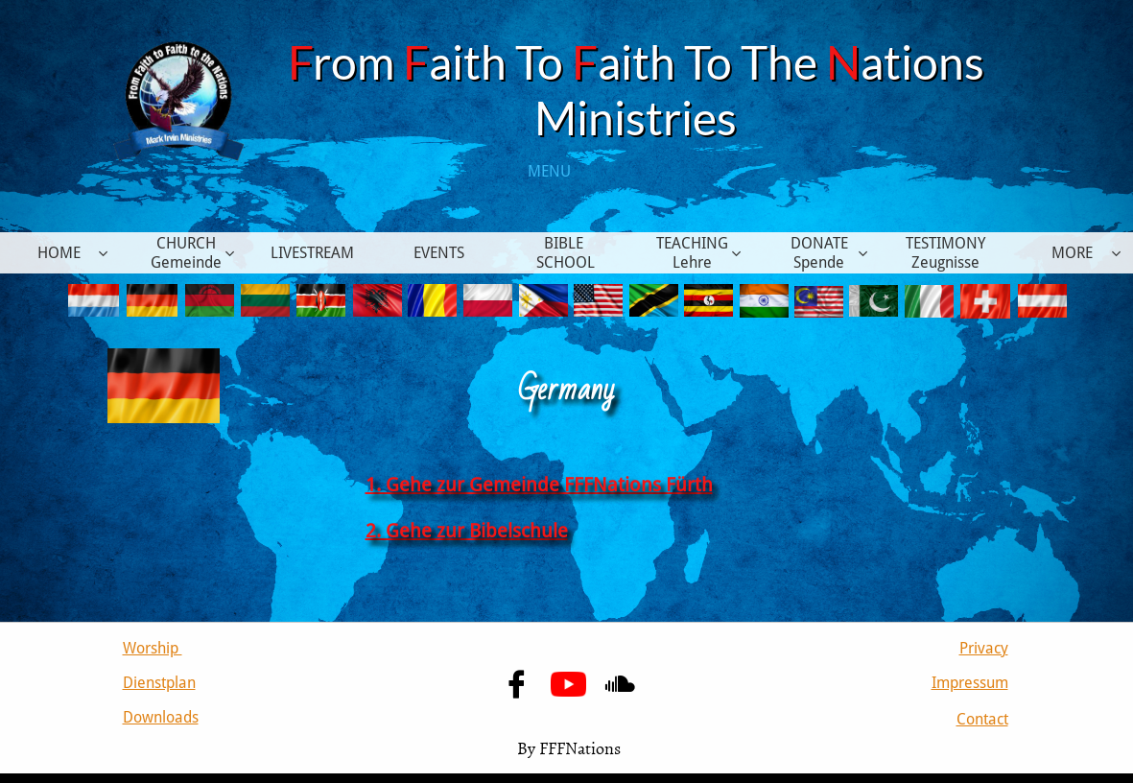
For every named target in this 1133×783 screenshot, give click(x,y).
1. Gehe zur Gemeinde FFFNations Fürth (539, 484)
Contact (982, 719)
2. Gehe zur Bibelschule (467, 530)
